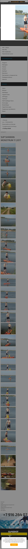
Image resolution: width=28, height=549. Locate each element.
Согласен (14, 544)
